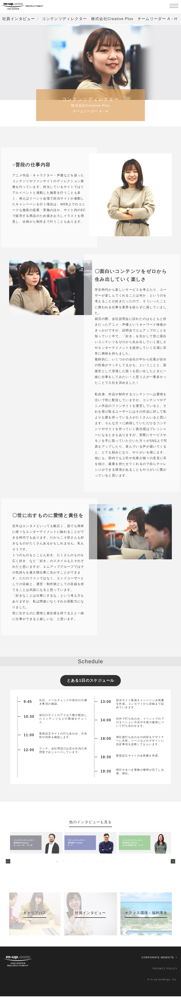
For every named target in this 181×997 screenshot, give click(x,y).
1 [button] (57, 862)
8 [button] (104, 862)
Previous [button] (8, 862)
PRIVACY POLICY (165, 969)
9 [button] (110, 862)
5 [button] (84, 862)
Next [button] (173, 862)
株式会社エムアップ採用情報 (22, 6)
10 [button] (117, 862)
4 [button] (77, 862)
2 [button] (64, 862)
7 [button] (97, 862)
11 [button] (124, 862)
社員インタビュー (18, 19)
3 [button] (70, 862)
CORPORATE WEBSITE (158, 958)
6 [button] (90, 862)
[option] (36, 843)
